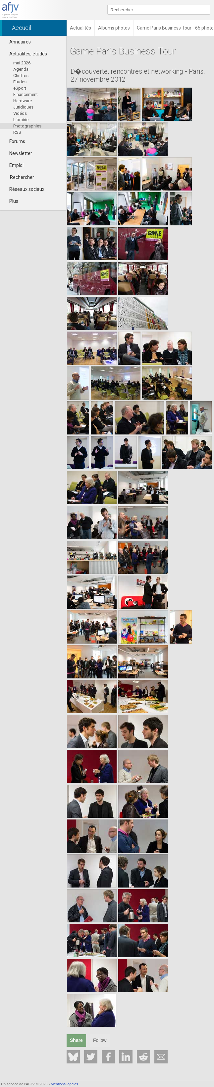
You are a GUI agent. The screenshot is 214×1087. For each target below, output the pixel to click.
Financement (25, 94)
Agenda (20, 69)
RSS (17, 132)
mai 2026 (21, 62)
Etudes (20, 81)
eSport (19, 88)
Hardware (22, 100)
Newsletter (17, 153)
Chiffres (20, 75)
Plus (10, 201)
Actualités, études (25, 53)
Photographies (27, 125)
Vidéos (20, 113)
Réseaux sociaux (23, 189)
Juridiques (23, 107)
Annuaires (17, 41)
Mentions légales (64, 1084)
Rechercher (22, 177)
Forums (14, 141)
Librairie (20, 119)
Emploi (13, 165)
